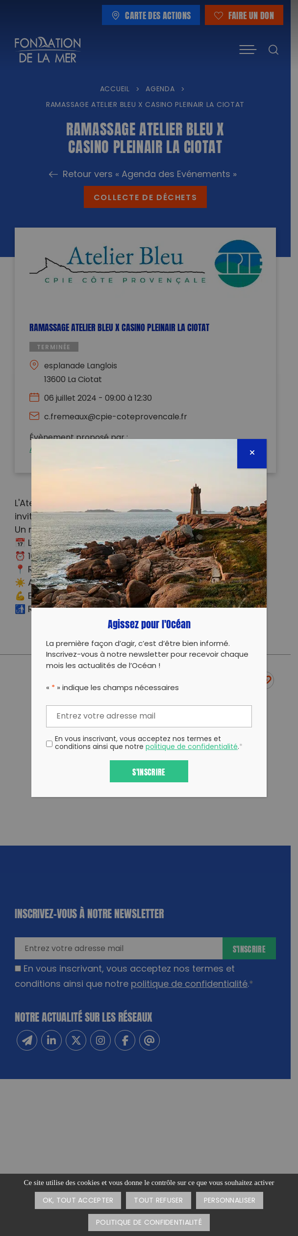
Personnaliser (230, 1201)
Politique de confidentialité (149, 1223)
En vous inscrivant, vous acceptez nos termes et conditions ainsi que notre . (149, 744)
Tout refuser (158, 1201)
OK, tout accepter (78, 1201)
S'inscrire (148, 771)
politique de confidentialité (192, 747)
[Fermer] (252, 453)
